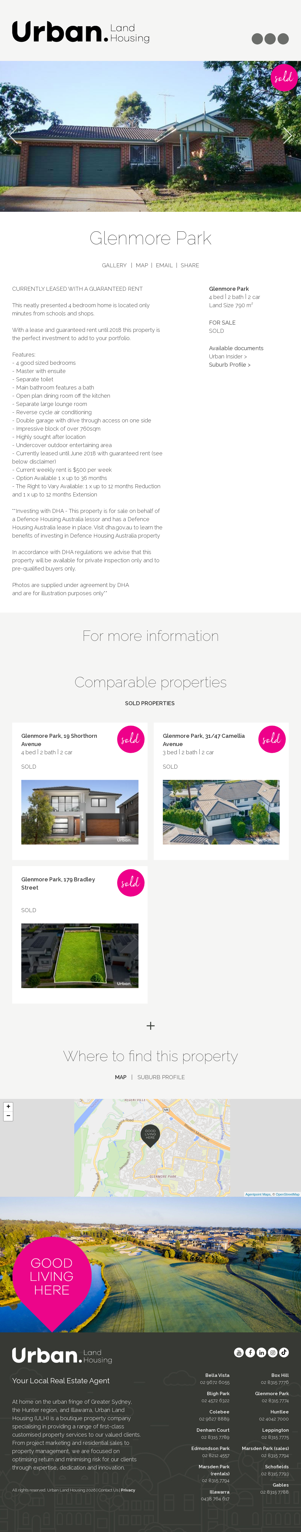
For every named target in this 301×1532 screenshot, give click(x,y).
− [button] (8, 1113)
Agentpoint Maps (258, 1192)
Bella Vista (217, 1373)
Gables (281, 1482)
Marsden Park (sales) (265, 1446)
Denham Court (213, 1428)
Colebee (219, 1409)
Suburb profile (161, 1077)
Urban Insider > (228, 356)
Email (164, 265)
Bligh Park (218, 1391)
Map (142, 265)
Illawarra (219, 1489)
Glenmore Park (272, 1391)
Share (190, 265)
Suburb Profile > (229, 364)
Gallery (114, 265)
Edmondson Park (210, 1446)
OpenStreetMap (287, 1192)
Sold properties (150, 703)
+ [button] (8, 1104)
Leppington (275, 1428)
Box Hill (280, 1373)
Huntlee (280, 1409)
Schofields (277, 1464)
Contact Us (108, 1487)
